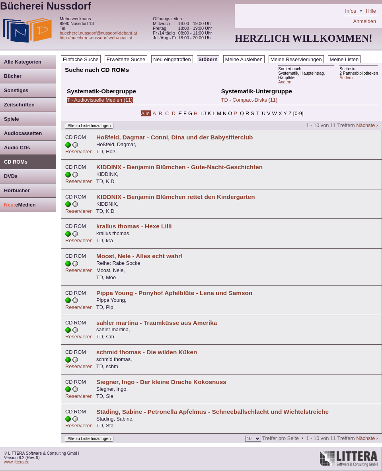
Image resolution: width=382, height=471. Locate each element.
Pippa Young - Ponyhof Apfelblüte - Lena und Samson (174, 293)
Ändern (346, 77)
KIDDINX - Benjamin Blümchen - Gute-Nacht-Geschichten (179, 167)
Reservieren (79, 151)
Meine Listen (344, 59)
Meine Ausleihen (244, 59)
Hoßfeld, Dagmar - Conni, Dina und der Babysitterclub (174, 137)
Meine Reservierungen (296, 59)
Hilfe (371, 11)
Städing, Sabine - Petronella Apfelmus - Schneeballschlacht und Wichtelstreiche (212, 411)
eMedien (20, 205)
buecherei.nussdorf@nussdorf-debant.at (98, 33)
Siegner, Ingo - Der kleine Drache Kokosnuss (161, 381)
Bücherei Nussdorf (45, 6)
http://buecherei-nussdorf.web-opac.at (96, 37)
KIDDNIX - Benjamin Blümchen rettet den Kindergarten (175, 196)
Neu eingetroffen (172, 59)
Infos (350, 11)
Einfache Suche (81, 59)
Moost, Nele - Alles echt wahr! (139, 256)
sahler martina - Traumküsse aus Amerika (156, 322)
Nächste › (367, 125)
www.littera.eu (16, 462)
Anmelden (364, 21)
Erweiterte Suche (126, 59)
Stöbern (208, 59)
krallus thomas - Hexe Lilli (134, 226)
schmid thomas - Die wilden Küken (146, 352)
